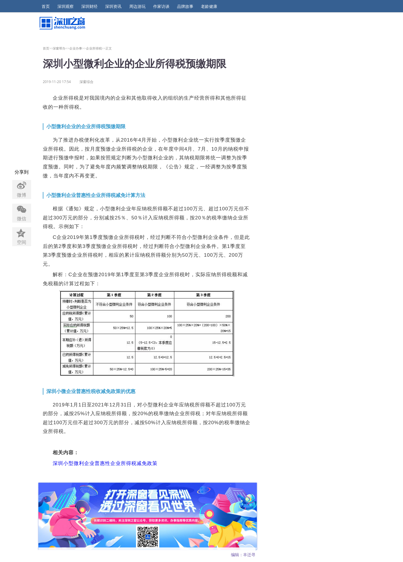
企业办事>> (77, 48)
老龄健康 (209, 6)
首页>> (48, 48)
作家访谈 (161, 6)
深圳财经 (89, 6)
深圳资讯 (113, 6)
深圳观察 (65, 6)
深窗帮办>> (61, 48)
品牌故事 (185, 6)
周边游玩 (137, 6)
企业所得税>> (96, 48)
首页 (46, 6)
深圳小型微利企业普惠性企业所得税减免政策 (105, 463)
